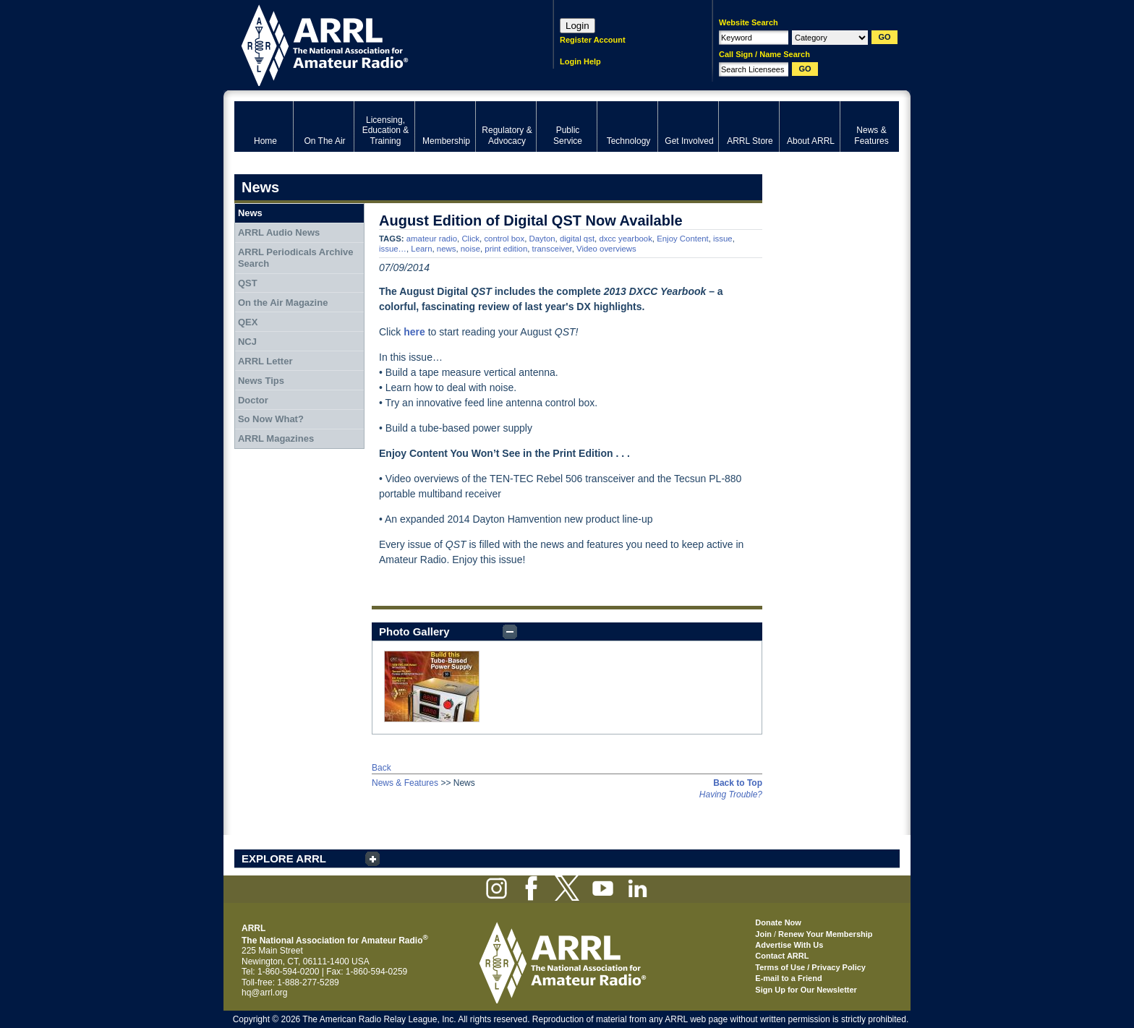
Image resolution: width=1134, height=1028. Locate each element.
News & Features (405, 783)
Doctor (253, 400)
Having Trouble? (730, 794)
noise (470, 248)
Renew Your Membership (825, 934)
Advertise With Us (789, 945)
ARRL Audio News (279, 232)
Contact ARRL (782, 955)
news (446, 248)
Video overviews (606, 248)
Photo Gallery (414, 631)
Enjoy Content (683, 238)
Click (470, 238)
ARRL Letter (265, 361)
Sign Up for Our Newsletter (806, 989)
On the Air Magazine (283, 302)
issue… (392, 248)
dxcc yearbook (625, 238)
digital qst (577, 238)
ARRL (375, 43)
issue (723, 238)
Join (763, 934)
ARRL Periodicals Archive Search (296, 258)
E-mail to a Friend (788, 978)
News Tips (261, 380)
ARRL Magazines (276, 438)
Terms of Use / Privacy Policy (810, 967)
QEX (247, 322)
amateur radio (431, 238)
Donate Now (778, 922)
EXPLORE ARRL (284, 858)
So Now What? (271, 419)
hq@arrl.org (265, 993)
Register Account (593, 39)
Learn (421, 248)
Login (577, 25)
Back (381, 768)
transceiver (552, 248)
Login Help (580, 61)
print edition (506, 248)
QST (247, 283)
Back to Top (737, 783)
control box (504, 238)
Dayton (542, 238)
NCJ (247, 341)
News (250, 212)
